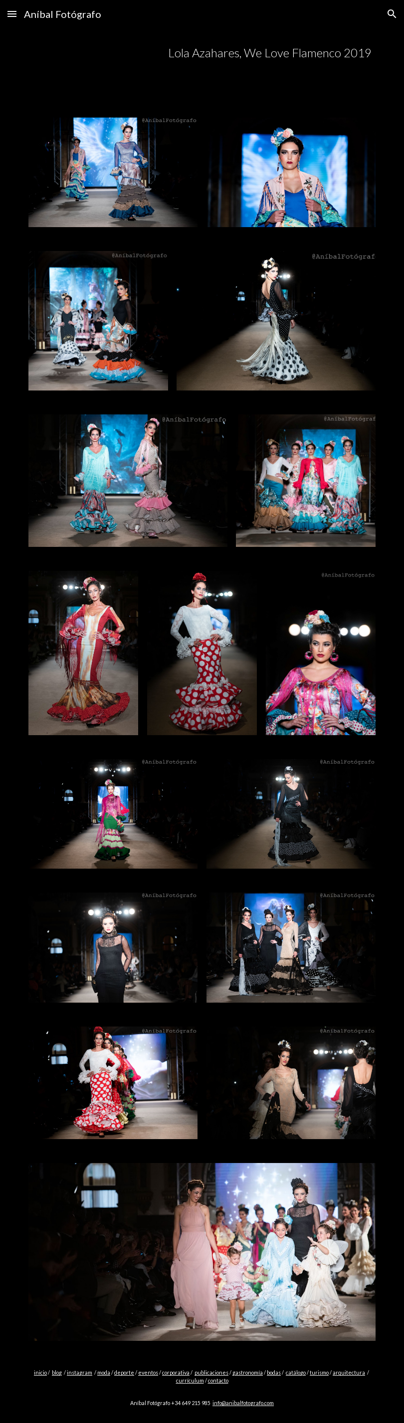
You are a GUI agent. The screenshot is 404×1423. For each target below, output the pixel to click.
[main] (232, 53)
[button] (12, 13)
